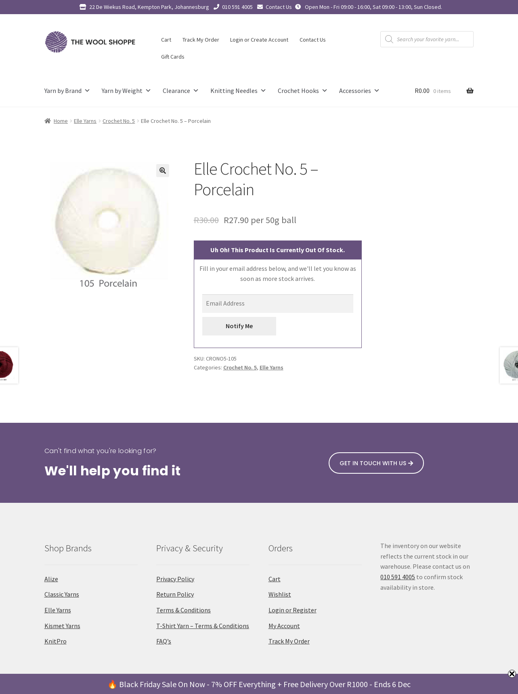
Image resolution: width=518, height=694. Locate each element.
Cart (166, 39)
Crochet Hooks (303, 90)
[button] (162, 170)
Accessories (359, 90)
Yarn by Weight (126, 90)
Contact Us (279, 7)
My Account (284, 626)
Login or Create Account (259, 39)
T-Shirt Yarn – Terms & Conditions (202, 626)
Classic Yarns (61, 594)
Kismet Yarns (62, 626)
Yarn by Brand (67, 90)
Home (61, 120)
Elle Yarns (85, 120)
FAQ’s (163, 641)
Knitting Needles (238, 90)
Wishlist (279, 594)
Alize (51, 579)
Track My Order (200, 39)
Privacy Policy (175, 579)
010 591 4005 (237, 7)
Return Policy (175, 594)
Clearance (181, 90)
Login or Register (292, 610)
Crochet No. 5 (119, 120)
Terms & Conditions (183, 610)
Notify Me (239, 326)
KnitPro (55, 641)
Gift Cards (173, 56)
